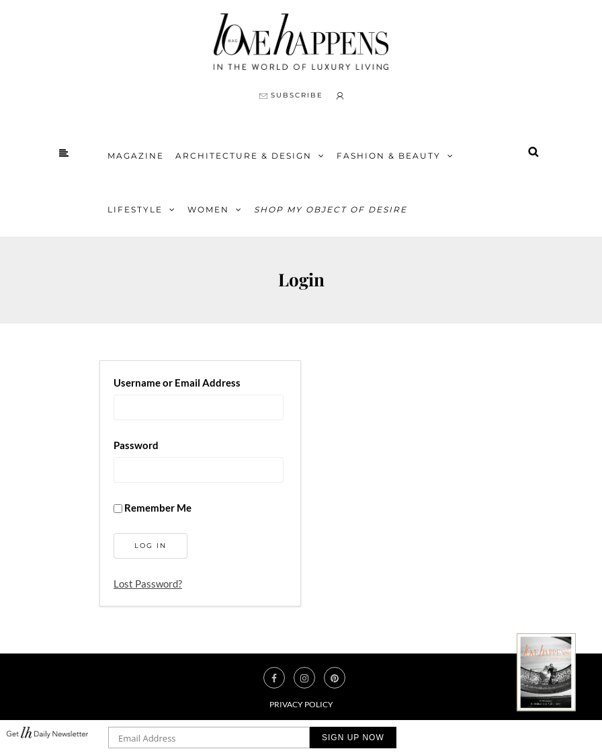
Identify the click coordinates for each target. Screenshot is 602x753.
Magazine (136, 156)
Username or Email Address (177, 383)
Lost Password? (148, 584)
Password (136, 445)
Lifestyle (135, 209)
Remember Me (152, 508)
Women (208, 209)
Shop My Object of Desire (330, 209)
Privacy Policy (301, 704)
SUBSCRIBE (291, 95)
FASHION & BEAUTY (389, 156)
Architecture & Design (243, 156)
